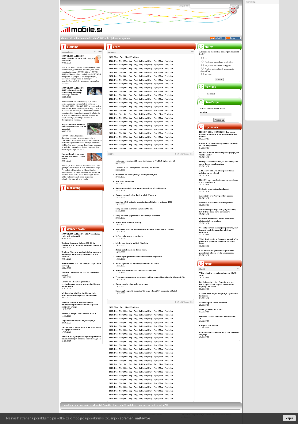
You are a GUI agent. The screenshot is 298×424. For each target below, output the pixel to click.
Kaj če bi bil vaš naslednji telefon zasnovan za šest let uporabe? (74, 126)
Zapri (289, 418)
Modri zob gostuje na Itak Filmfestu (132, 243)
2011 (111, 114)
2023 (111, 68)
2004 (111, 140)
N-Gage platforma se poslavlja (129, 236)
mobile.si (211, 94)
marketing (250, 2)
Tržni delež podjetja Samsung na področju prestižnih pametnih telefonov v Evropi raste (218, 241)
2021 (111, 76)
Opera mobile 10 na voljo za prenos (132, 284)
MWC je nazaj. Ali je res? (211, 309)
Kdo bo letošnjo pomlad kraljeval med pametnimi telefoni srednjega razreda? (216, 251)
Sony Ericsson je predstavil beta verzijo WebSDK (138, 215)
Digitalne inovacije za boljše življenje (78, 320)
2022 (111, 72)
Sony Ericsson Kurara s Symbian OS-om (134, 209)
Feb (132, 57)
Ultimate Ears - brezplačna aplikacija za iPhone (137, 167)
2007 (111, 129)
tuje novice (208, 127)
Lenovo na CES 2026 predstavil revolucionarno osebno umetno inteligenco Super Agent (81, 284)
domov (64, 38)
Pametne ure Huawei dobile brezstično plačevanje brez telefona (216, 219)
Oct (125, 61)
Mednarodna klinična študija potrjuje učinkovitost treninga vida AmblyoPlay (79, 294)
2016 (111, 95)
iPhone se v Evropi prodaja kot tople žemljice (136, 174)
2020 (111, 80)
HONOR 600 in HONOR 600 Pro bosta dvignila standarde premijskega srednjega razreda (73, 91)
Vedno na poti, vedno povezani (213, 302)
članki (205, 263)
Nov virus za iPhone (125, 181)
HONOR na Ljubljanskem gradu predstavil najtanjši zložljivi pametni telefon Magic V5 (81, 337)
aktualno (74, 38)
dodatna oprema (121, 38)
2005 (111, 137)
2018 (111, 87)
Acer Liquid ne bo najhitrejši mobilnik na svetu (137, 263)
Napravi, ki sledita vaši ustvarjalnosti (216, 202)
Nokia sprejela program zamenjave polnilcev (136, 270)
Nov (121, 61)
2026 (111, 57)
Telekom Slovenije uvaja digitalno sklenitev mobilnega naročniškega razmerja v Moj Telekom (81, 254)
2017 (111, 91)
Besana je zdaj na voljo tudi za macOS (79, 313)
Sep (130, 61)
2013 (111, 106)
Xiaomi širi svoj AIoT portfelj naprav (216, 196)
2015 (111, 99)
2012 (111, 110)
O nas (65, 404)
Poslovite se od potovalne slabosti (214, 189)
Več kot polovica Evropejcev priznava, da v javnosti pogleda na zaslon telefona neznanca (218, 230)
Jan (137, 57)
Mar (127, 57)
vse (192, 52)
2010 (111, 118)
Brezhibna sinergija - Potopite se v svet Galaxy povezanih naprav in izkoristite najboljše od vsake (216, 284)
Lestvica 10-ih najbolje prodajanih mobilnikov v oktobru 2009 (144, 202)
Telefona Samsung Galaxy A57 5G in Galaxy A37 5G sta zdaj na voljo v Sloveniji (81, 244)
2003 (111, 144)
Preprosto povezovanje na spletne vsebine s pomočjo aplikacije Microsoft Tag (150, 277)
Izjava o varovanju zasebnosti (85, 404)
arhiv (99, 52)
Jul (140, 61)
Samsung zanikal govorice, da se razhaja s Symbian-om (141, 188)
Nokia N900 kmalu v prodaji (128, 222)
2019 (111, 83)
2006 (111, 133)
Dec (115, 61)
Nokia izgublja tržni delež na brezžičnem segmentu (139, 256)
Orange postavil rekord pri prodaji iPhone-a (136, 195)
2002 (111, 148)
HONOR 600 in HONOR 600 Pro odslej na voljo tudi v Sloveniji (74, 58)
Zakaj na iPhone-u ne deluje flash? (131, 250)
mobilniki (86, 38)
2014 (111, 102)
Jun (145, 61)
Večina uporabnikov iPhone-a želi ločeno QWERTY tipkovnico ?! (145, 161)
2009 (111, 121)
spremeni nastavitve (135, 418)
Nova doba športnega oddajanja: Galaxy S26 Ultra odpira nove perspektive (217, 210)
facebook (207, 86)
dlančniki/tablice (102, 38)
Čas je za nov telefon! (209, 325)
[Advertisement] (262, 62)
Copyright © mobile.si (124, 404)
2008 (111, 125)
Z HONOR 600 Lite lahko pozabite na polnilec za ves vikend (216, 172)
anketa (205, 46)
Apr (121, 57)
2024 (111, 64)
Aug (136, 61)
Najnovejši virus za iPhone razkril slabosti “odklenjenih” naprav (145, 229)
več (95, 52)
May (116, 57)
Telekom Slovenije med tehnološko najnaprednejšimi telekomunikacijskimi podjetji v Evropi (80, 304)
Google (182, 6)
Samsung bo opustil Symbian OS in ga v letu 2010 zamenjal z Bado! (146, 291)
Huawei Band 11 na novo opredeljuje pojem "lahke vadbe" (73, 156)
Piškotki (106, 404)
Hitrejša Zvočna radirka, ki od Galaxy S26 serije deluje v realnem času (218, 162)
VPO (165, 404)
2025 (111, 61)
